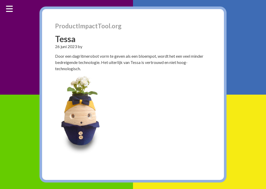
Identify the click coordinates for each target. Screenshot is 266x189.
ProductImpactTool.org (88, 26)
